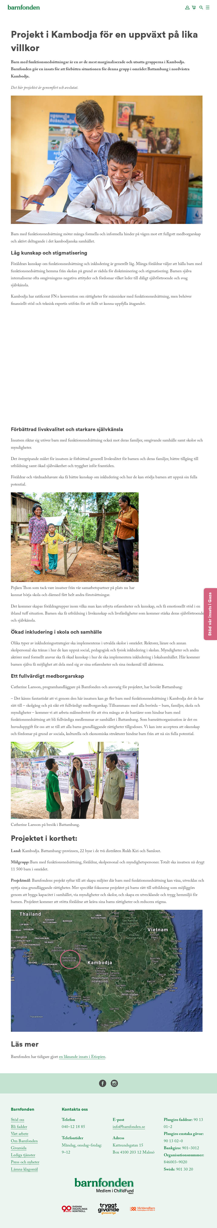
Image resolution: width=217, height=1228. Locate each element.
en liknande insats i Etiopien (82, 1057)
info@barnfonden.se (129, 1127)
